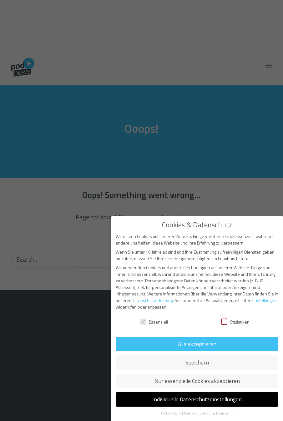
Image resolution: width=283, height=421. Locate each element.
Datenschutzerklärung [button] (199, 413)
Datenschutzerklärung (152, 300)
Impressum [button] (225, 413)
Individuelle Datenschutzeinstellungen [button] (197, 399)
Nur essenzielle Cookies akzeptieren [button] (197, 381)
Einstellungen (264, 300)
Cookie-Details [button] (171, 413)
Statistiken (235, 322)
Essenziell (154, 322)
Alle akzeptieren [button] (197, 344)
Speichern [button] (197, 362)
